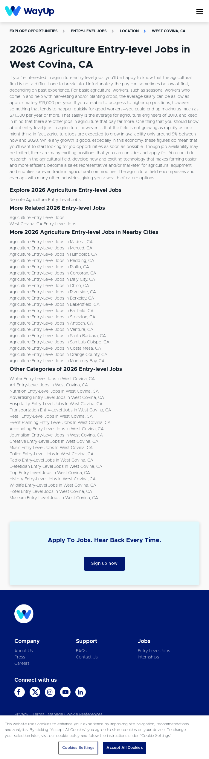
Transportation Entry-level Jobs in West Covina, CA (60, 410)
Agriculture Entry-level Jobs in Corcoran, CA (53, 273)
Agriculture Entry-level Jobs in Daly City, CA (52, 279)
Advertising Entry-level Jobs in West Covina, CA (57, 398)
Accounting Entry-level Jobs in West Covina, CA (57, 429)
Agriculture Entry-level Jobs (37, 218)
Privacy (21, 714)
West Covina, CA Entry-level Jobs (43, 224)
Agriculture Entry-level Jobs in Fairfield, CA (52, 311)
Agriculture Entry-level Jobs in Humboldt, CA (53, 254)
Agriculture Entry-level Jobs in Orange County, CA (58, 355)
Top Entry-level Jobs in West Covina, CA (50, 473)
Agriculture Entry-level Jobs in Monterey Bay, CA (57, 361)
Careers (22, 663)
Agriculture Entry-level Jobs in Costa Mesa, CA (55, 348)
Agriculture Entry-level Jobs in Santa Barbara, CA (58, 336)
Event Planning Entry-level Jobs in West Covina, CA (60, 423)
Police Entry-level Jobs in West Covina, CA (52, 454)
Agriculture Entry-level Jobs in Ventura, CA (51, 330)
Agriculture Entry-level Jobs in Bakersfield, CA (55, 305)
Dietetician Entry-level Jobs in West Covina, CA (56, 467)
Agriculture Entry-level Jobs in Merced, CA (51, 248)
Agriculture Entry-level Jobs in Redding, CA (52, 261)
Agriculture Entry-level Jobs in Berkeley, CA (52, 298)
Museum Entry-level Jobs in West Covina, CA (54, 498)
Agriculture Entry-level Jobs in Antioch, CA (51, 323)
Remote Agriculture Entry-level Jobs (45, 200)
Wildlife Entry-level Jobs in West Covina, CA (53, 485)
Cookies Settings (78, 748)
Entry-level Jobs (89, 31)
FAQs (81, 651)
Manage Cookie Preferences (75, 714)
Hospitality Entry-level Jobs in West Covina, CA (56, 404)
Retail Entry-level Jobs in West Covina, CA (51, 416)
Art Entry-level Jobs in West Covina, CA (49, 385)
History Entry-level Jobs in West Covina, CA (53, 479)
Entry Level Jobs (154, 651)
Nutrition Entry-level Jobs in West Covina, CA (54, 391)
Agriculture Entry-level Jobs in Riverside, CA (53, 292)
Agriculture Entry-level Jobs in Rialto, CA (49, 267)
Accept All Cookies (124, 748)
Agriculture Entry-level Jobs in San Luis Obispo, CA (59, 342)
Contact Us (87, 657)
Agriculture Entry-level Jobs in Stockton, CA (52, 317)
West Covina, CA (168, 31)
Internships (148, 657)
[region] (104, 737)
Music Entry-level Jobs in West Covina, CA (51, 448)
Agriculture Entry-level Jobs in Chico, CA (49, 286)
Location (129, 31)
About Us (23, 651)
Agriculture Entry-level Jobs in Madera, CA (51, 242)
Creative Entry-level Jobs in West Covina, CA (54, 441)
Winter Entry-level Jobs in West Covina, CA (52, 379)
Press (19, 657)
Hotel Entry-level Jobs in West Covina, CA (51, 492)
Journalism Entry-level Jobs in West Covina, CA (56, 435)
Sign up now (104, 563)
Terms (38, 714)
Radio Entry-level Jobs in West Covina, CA (51, 460)
